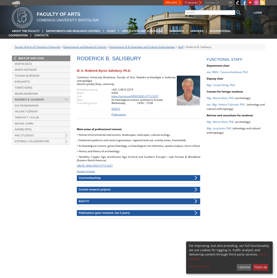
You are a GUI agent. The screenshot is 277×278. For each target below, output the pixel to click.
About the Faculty (26, 31)
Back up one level (31, 58)
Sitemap (210, 2)
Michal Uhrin (24, 123)
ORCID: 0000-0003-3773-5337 (95, 166)
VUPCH (115, 109)
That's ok (260, 267)
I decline (244, 267)
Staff (181, 47)
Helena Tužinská (26, 111)
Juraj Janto (22, 81)
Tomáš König (23, 87)
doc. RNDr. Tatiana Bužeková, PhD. (227, 72)
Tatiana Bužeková (27, 76)
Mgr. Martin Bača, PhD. (221, 98)
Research (176, 31)
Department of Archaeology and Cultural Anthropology (142, 47)
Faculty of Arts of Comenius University (37, 47)
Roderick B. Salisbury (29, 99)
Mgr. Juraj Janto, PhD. (220, 128)
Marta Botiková (26, 70)
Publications (118, 114)
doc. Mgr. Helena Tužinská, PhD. (226, 104)
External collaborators (32, 141)
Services (196, 31)
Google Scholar (86, 171)
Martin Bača (23, 64)
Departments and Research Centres (73, 31)
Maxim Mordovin (26, 94)
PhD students (24, 135)
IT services (191, 2)
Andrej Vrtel (23, 129)
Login (258, 12)
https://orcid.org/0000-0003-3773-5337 (134, 96)
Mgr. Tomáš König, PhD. (221, 85)
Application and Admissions (142, 31)
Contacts (41, 35)
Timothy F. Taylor (27, 117)
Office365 (171, 2)
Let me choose (199, 266)
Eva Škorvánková (27, 105)
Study (111, 31)
